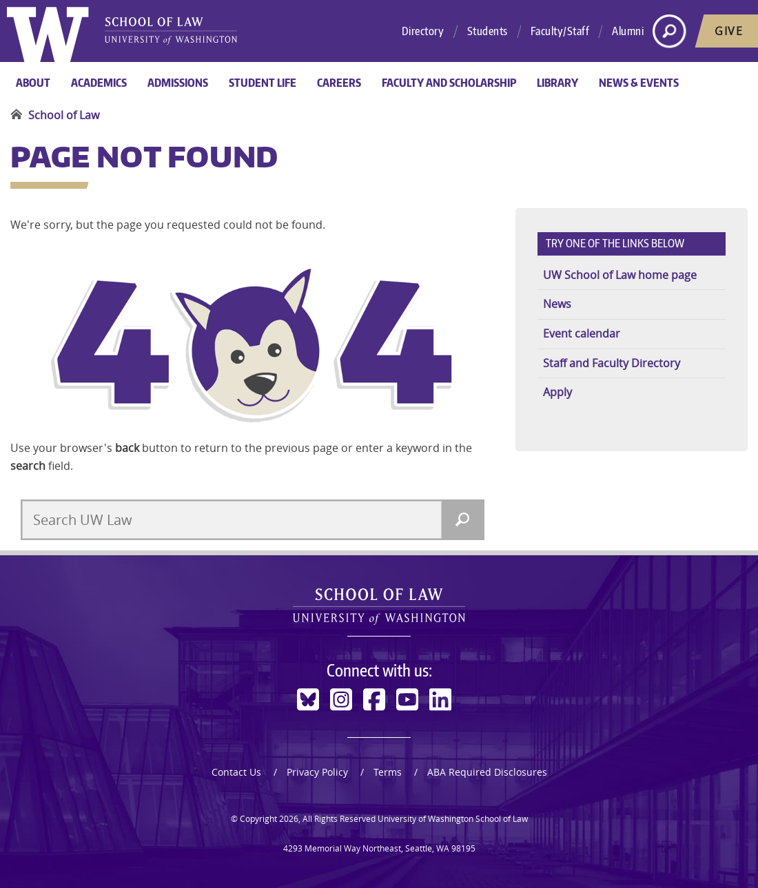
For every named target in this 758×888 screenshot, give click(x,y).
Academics (99, 83)
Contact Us (236, 771)
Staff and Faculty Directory (611, 363)
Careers (339, 83)
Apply (557, 392)
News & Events (639, 83)
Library (557, 83)
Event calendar (581, 333)
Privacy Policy (317, 771)
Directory (423, 31)
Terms (387, 771)
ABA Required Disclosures (487, 771)
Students (487, 31)
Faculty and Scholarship (449, 83)
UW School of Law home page (620, 274)
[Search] (462, 520)
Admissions (177, 83)
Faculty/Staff (560, 31)
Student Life (262, 83)
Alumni (628, 31)
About (33, 83)
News (557, 303)
